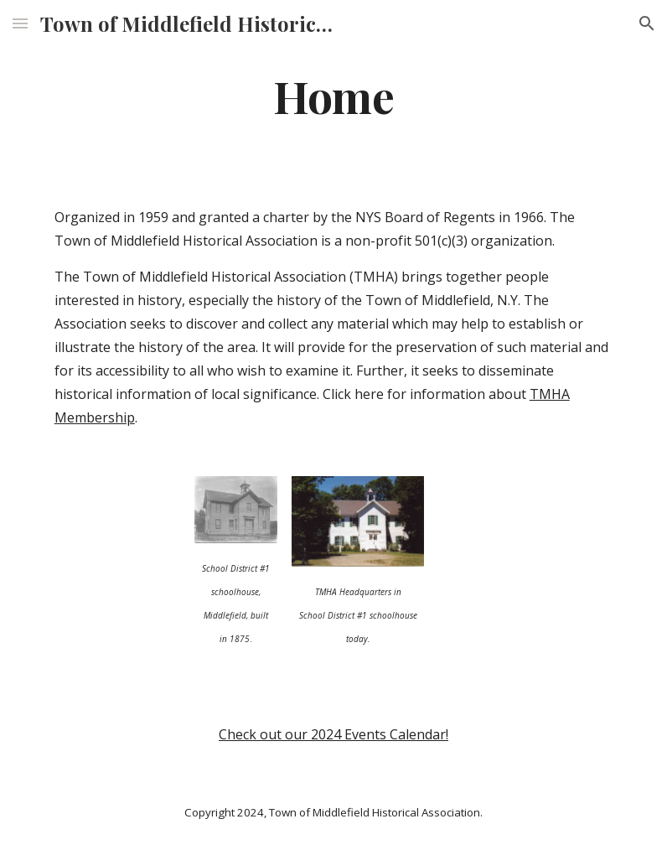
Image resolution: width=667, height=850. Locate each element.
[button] (20, 23)
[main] (333, 95)
